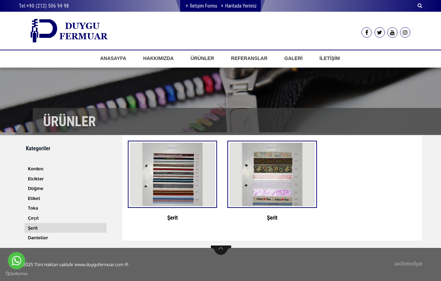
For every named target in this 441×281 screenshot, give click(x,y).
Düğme (35, 188)
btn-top (221, 250)
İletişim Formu (203, 6)
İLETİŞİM (329, 58)
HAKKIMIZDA (158, 58)
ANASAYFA (113, 58)
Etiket (34, 198)
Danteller (38, 237)
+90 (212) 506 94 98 (48, 6)
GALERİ (293, 58)
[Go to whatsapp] (16, 260)
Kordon (35, 168)
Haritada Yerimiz (240, 6)
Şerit (33, 228)
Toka (33, 208)
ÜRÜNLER (202, 58)
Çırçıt (33, 218)
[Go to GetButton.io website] (17, 274)
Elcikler (36, 178)
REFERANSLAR (249, 58)
